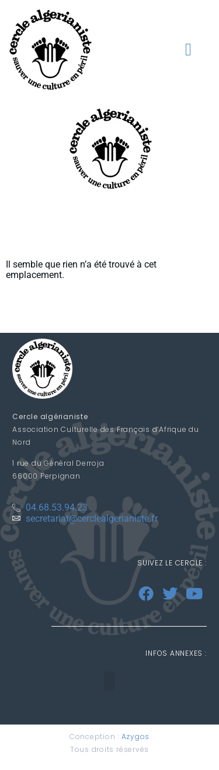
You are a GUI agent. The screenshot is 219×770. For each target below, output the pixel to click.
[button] (188, 49)
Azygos (135, 736)
